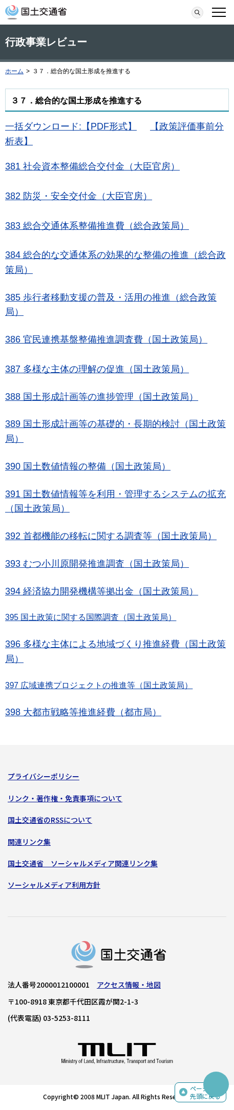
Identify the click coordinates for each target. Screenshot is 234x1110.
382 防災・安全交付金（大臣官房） (78, 196)
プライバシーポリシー (43, 776)
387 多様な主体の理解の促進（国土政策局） (97, 369)
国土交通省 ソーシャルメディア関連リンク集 (83, 863)
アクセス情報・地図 (129, 984)
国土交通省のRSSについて (50, 820)
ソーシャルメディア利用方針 (54, 885)
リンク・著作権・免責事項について (65, 798)
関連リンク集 (29, 842)
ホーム (14, 71)
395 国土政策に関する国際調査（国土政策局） (90, 617)
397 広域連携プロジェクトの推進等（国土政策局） (99, 685)
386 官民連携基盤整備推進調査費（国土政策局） (106, 339)
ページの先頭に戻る (205, 1092)
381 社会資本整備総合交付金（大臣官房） (92, 166)
